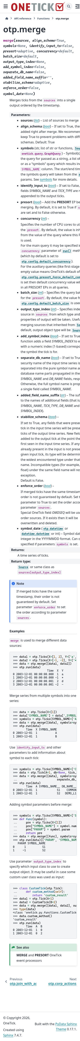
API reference (22, 18)
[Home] (6, 18)
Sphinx (8, 1035)
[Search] (68, 6)
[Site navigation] (5, 6)
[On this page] (77, 6)
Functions (43, 18)
